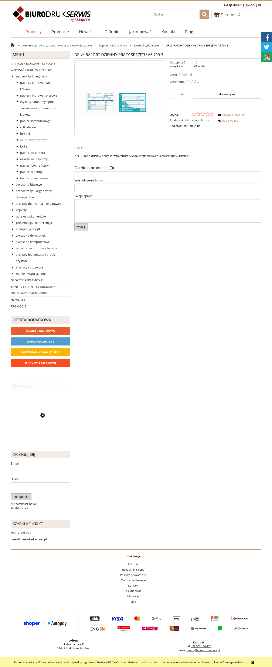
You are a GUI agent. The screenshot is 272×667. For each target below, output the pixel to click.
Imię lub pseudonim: (89, 180)
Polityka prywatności (133, 575)
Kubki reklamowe (40, 341)
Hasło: (15, 479)
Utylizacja (133, 596)
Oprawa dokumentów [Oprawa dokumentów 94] (31, 216)
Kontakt (133, 585)
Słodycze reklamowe (40, 363)
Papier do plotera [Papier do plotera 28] (32, 153)
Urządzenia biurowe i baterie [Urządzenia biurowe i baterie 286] (36, 248)
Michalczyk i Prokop (197, 120)
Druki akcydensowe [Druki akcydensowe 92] (33, 140)
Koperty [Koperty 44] (21, 210)
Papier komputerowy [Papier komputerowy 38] (35, 121)
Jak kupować (133, 591)
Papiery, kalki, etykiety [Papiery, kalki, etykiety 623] (31, 76)
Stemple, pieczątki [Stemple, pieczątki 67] (28, 229)
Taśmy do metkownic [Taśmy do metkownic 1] (34, 178)
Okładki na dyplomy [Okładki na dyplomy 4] (34, 159)
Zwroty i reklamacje (133, 580)
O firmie (133, 564)
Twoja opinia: (83, 196)
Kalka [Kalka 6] (23, 146)
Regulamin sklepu (133, 570)
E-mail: (15, 463)
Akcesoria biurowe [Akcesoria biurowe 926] (29, 185)
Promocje (18, 306)
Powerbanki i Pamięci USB (40, 352)
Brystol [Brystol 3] (25, 134)
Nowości (18, 300)
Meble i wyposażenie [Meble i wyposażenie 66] (31, 274)
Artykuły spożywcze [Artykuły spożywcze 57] (29, 267)
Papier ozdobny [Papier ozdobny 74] (31, 172)
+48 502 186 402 (201, 646)
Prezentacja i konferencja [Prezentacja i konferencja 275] (34, 223)
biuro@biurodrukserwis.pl (203, 650)
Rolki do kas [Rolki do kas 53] (28, 127)
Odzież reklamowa (40, 331)
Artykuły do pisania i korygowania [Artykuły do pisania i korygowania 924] (39, 204)
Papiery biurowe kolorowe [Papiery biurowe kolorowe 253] (38, 95)
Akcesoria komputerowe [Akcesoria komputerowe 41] (33, 242)
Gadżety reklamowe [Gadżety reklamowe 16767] (27, 280)
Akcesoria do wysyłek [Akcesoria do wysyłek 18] (30, 235)
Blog (133, 602)
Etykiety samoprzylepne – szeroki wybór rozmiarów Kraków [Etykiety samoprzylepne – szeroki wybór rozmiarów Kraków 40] (38, 108)
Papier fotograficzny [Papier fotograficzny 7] (34, 165)
